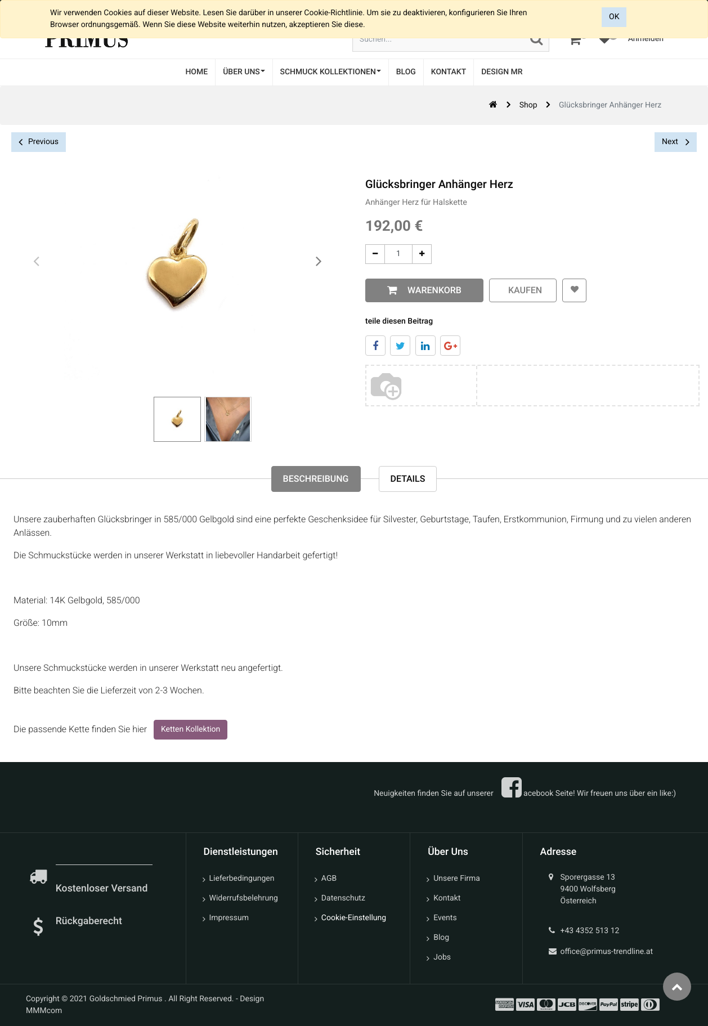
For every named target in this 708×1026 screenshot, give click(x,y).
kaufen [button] (518, 290)
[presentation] (36, 261)
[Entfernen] (370, 254)
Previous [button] (39, 142)
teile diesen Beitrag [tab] (394, 321)
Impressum (229, 917)
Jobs (442, 957)
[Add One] (417, 254)
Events (444, 917)
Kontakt (446, 898)
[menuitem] (196, 72)
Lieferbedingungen (242, 878)
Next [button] (675, 141)
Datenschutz (343, 898)
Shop (528, 105)
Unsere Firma (456, 878)
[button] (570, 290)
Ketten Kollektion (190, 729)
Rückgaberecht (89, 921)
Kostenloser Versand (103, 888)
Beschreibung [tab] (316, 478)
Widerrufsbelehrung (243, 898)
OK (614, 16)
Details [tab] (408, 478)
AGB (329, 878)
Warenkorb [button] (427, 290)
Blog (441, 937)
